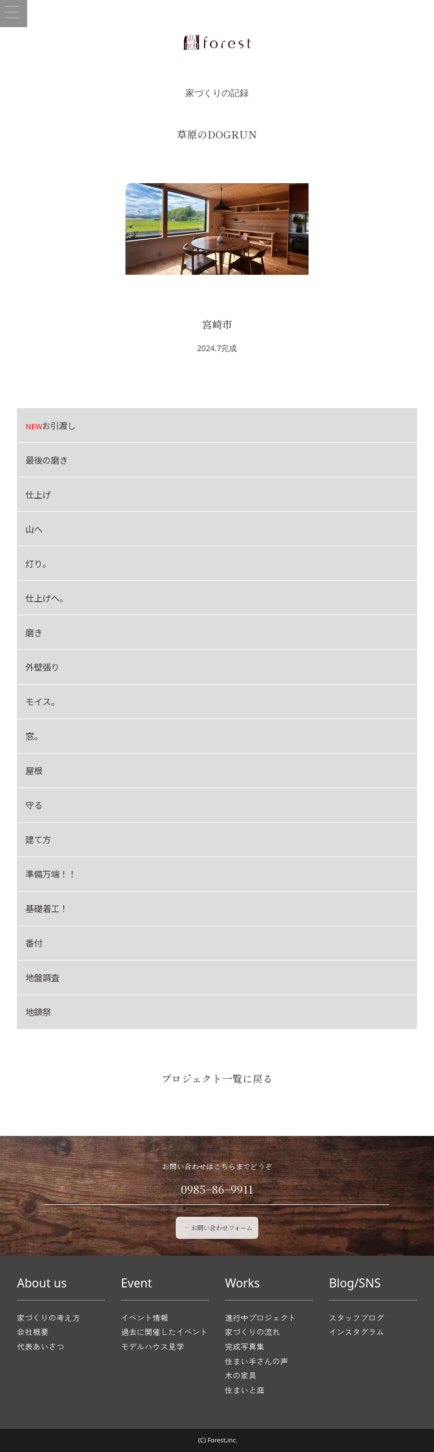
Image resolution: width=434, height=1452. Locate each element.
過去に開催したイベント (164, 1331)
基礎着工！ (46, 908)
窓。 (33, 735)
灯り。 (38, 563)
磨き (33, 632)
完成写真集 (244, 1346)
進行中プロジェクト (260, 1317)
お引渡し (50, 425)
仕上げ (38, 494)
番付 (33, 942)
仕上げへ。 (46, 597)
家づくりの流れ (252, 1331)
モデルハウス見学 (152, 1346)
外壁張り (42, 666)
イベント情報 (144, 1317)
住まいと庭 (244, 1389)
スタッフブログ (356, 1317)
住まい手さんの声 (256, 1361)
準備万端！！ (50, 873)
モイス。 (42, 701)
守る (33, 804)
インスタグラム (356, 1331)
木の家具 (241, 1375)
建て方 (38, 839)
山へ (33, 528)
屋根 (33, 770)
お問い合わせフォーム (218, 1227)
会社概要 (33, 1331)
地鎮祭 (38, 1011)
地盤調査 (42, 977)
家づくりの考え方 (48, 1317)
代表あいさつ (40, 1346)
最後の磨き (46, 459)
